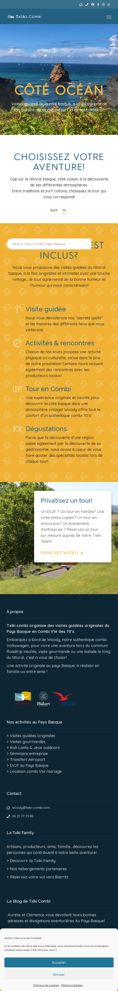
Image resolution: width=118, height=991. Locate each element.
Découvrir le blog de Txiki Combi (40, 931)
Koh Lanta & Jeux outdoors (35, 747)
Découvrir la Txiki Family (32, 860)
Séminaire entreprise (29, 753)
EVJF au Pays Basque (29, 765)
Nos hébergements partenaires (38, 868)
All (64, 210)
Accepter (59, 974)
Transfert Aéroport (27, 759)
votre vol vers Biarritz (48, 876)
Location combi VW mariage (36, 771)
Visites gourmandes (27, 741)
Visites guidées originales (32, 735)
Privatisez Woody (60, 552)
